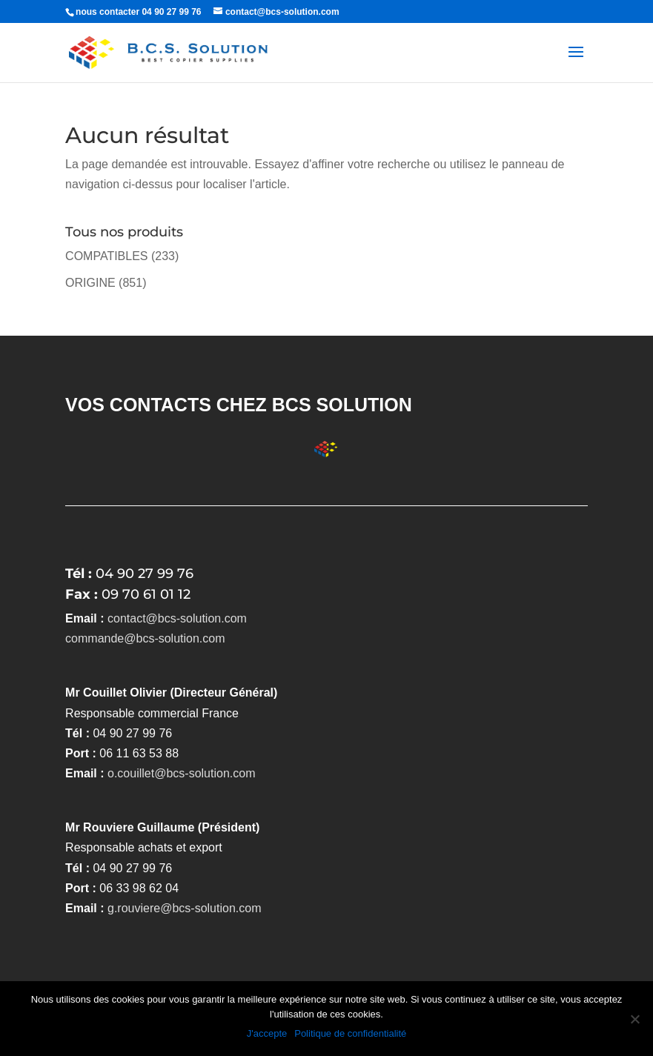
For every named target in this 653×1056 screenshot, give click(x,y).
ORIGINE (90, 282)
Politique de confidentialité (350, 1033)
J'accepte (267, 1033)
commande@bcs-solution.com (145, 638)
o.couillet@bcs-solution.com (181, 773)
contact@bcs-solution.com (177, 618)
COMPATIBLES (106, 256)
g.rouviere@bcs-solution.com (184, 908)
